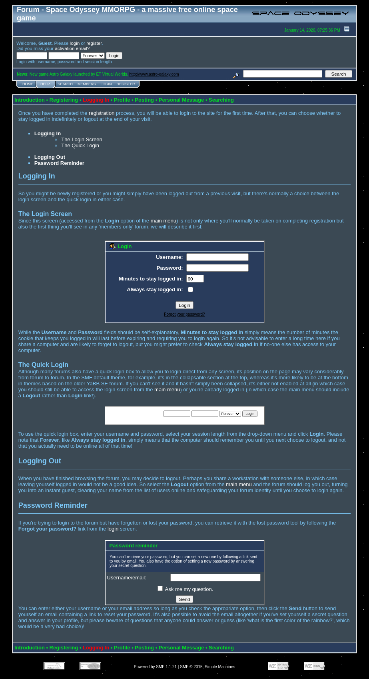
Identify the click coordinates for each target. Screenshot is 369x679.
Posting (144, 100)
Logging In (47, 133)
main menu (163, 221)
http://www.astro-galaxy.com (154, 74)
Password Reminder (59, 163)
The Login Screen (81, 139)
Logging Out (49, 157)
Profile (122, 100)
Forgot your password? (184, 314)
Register (126, 84)
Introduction (29, 100)
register (94, 43)
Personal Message (181, 100)
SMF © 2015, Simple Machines (207, 667)
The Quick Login (80, 145)
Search (65, 84)
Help (45, 84)
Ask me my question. (185, 589)
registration (101, 113)
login (75, 43)
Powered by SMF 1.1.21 (155, 667)
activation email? (72, 48)
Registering (64, 100)
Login (106, 84)
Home (27, 84)
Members (87, 84)
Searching (221, 100)
